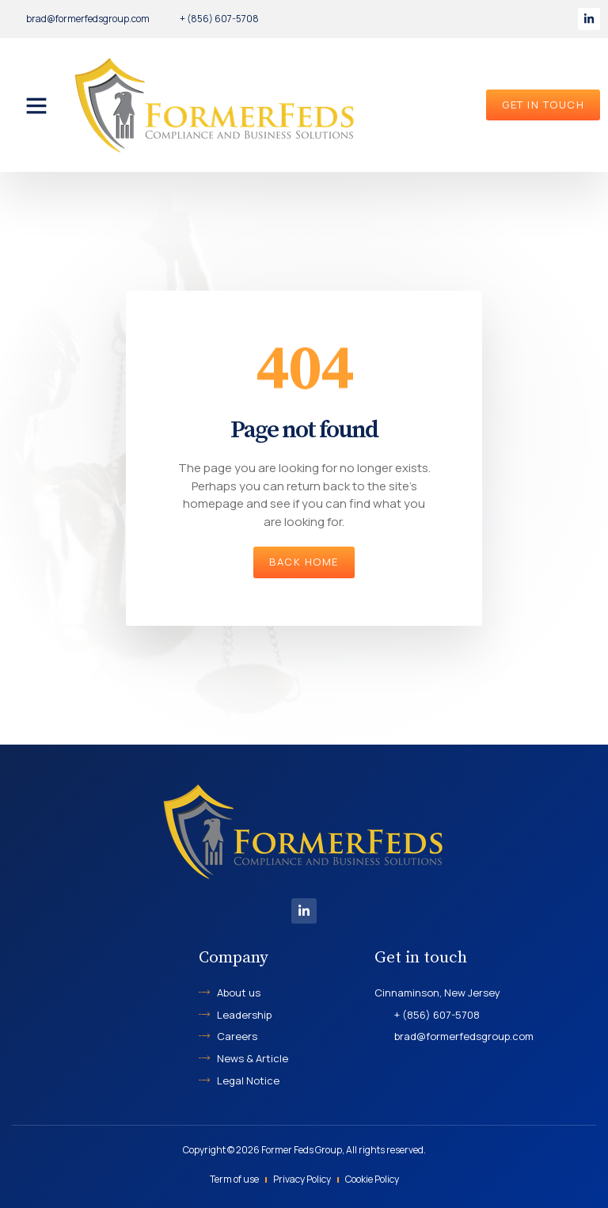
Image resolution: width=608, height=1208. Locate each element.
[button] (36, 105)
